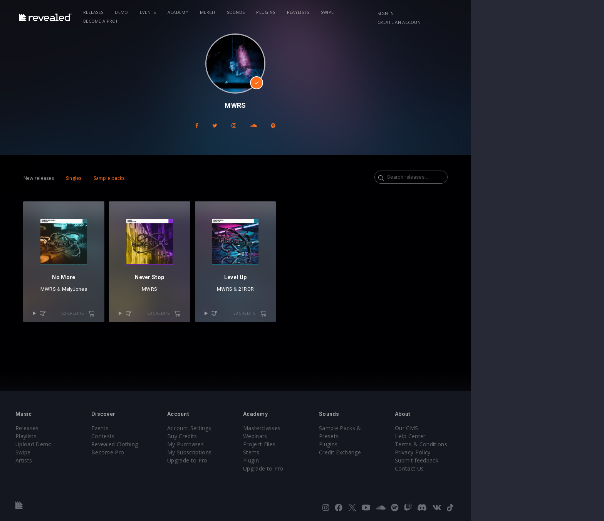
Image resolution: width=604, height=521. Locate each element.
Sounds (286, 12)
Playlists (348, 12)
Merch (257, 12)
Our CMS (483, 428)
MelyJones (122, 298)
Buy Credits (244, 436)
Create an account (510, 13)
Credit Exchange (412, 444)
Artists (75, 460)
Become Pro (164, 452)
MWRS (96, 298)
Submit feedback (493, 460)
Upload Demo (85, 444)
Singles (118, 178)
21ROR (312, 298)
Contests (159, 436)
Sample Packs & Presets (422, 428)
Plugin (317, 460)
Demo (171, 12)
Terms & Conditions (497, 444)
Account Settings (251, 428)
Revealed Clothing (171, 444)
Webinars (322, 436)
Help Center (486, 436)
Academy (228, 12)
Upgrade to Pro (249, 460)
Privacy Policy (489, 452)
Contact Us (485, 468)
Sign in (467, 13)
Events (198, 12)
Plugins (316, 12)
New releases (82, 178)
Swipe (377, 12)
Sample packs (153, 178)
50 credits (131, 322)
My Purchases (247, 444)
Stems (318, 452)
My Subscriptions (251, 452)
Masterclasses (328, 428)
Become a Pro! (412, 12)
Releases (143, 12)
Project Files (326, 444)
